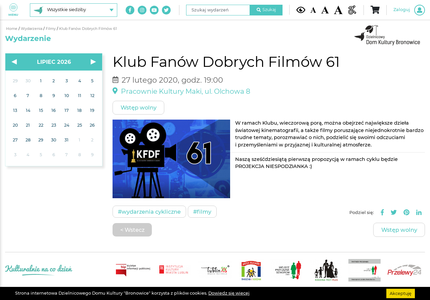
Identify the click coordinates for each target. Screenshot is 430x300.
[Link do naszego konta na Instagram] (142, 10)
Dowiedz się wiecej (229, 293)
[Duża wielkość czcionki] (338, 10)
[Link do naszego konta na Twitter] (166, 10)
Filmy (51, 29)
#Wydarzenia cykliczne (149, 211)
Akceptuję (401, 293)
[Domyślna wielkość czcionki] (313, 10)
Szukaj (266, 9)
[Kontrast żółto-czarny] (300, 10)
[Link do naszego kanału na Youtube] (154, 10)
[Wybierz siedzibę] (73, 10)
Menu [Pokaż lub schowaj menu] (13, 9)
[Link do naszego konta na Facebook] (130, 10)
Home (12, 29)
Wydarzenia (32, 29)
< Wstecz (132, 229)
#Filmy (202, 211)
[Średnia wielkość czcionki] (325, 9)
